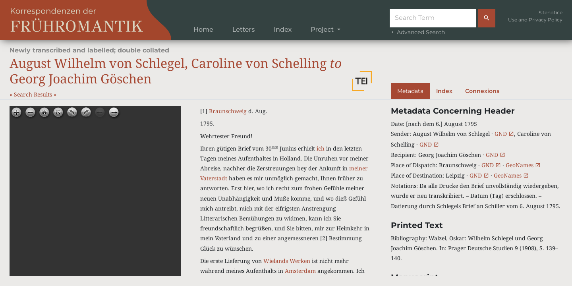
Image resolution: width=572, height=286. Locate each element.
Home (203, 29)
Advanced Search (417, 32)
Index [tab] (444, 91)
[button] (362, 81)
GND (504, 133)
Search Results (34, 94)
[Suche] (433, 18)
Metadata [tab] (410, 91)
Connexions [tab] (482, 91)
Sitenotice (550, 12)
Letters (243, 29)
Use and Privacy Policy (535, 20)
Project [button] (323, 29)
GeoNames (523, 165)
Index (283, 29)
